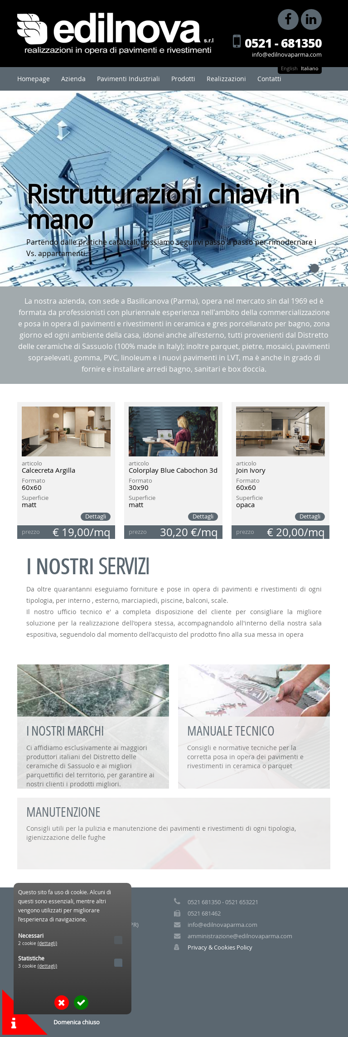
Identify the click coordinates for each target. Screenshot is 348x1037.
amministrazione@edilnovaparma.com (240, 936)
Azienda (73, 78)
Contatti (269, 78)
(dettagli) (47, 943)
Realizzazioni (226, 78)
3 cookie (37, 966)
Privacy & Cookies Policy (220, 947)
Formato (33, 481)
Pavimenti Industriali (128, 78)
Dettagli (95, 516)
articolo (32, 464)
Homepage (33, 78)
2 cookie (37, 943)
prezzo (31, 532)
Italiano (310, 68)
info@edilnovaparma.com (287, 54)
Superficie (35, 498)
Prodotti (183, 78)
